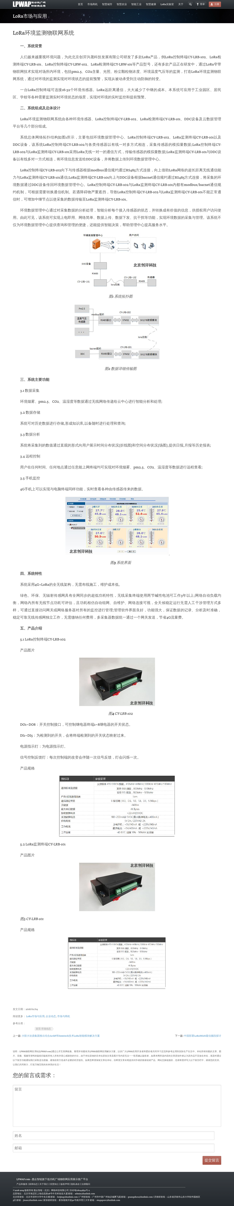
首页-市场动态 (43, 1028)
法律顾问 (85, 1184)
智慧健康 (151, 4)
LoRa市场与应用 (35, 1016)
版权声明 (65, 1184)
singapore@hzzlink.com (108, 1200)
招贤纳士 (54, 1184)
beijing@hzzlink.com (67, 1196)
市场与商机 (63, 1016)
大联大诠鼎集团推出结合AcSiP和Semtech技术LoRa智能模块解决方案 (61, 1035)
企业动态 (51, 1016)
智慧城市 (107, 4)
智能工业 (136, 4)
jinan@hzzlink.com (32, 1200)
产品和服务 (21, 1184)
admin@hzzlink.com (85, 1193)
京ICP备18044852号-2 (79, 1190)
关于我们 (43, 1184)
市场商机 (92, 4)
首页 (80, 4)
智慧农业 (122, 4)
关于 (180, 4)
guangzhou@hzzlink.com (140, 1196)
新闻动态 (33, 1184)
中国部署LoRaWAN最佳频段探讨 (202, 1035)
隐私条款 (75, 1184)
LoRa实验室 (167, 4)
